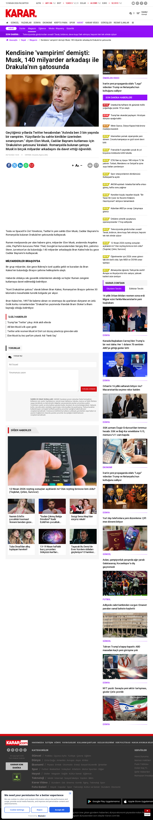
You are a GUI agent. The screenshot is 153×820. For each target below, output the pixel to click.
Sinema (70, 782)
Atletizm (76, 769)
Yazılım (83, 778)
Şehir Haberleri (142, 771)
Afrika (85, 760)
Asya (78, 760)
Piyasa (50, 764)
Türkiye (71, 755)
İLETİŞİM (49, 742)
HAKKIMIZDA (38, 742)
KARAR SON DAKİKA (16, 766)
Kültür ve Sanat (92, 787)
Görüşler (106, 22)
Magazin (32, 28)
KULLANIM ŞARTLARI (86, 742)
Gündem (55, 782)
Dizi (63, 782)
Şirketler (102, 764)
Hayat (80, 22)
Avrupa (70, 760)
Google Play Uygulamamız (106, 801)
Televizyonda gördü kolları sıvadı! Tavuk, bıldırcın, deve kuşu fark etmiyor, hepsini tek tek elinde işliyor (70, 34)
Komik (78, 782)
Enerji (77, 764)
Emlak (58, 764)
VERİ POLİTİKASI (122, 742)
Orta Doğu (49, 760)
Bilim (91, 778)
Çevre (80, 755)
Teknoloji (38, 778)
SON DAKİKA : (13, 34)
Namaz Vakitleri (142, 760)
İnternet (58, 778)
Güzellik (70, 28)
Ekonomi (47, 22)
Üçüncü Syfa (60, 755)
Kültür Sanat (75, 773)
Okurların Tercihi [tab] (114, 288)
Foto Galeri (39, 787)
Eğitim (87, 755)
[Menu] (132, 22)
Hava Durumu (141, 756)
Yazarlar (26, 22)
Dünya (37, 22)
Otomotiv (68, 764)
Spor (72, 22)
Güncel (15, 22)
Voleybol (66, 769)
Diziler (22, 28)
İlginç (85, 782)
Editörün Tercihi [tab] (136, 288)
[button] (72, 165)
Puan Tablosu (141, 764)
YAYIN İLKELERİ (69, 742)
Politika (48, 755)
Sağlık (64, 773)
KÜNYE (57, 742)
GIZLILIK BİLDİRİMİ (105, 742)
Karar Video (92, 22)
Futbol (45, 769)
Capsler (62, 787)
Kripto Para (60, 22)
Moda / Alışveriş (56, 28)
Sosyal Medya (71, 778)
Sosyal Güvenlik (89, 764)
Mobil (50, 778)
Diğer (101, 769)
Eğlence (42, 28)
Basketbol (55, 769)
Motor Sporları (89, 769)
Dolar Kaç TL (140, 768)
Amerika (61, 760)
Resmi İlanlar (121, 22)
